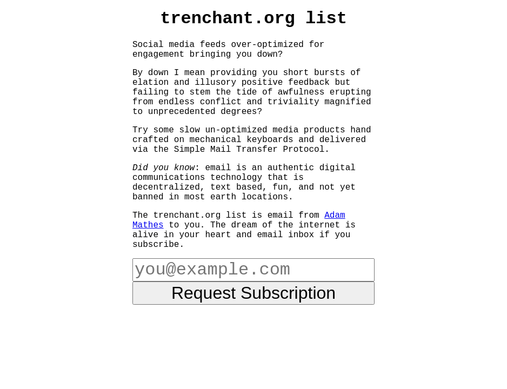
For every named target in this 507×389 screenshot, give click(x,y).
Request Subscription (253, 293)
